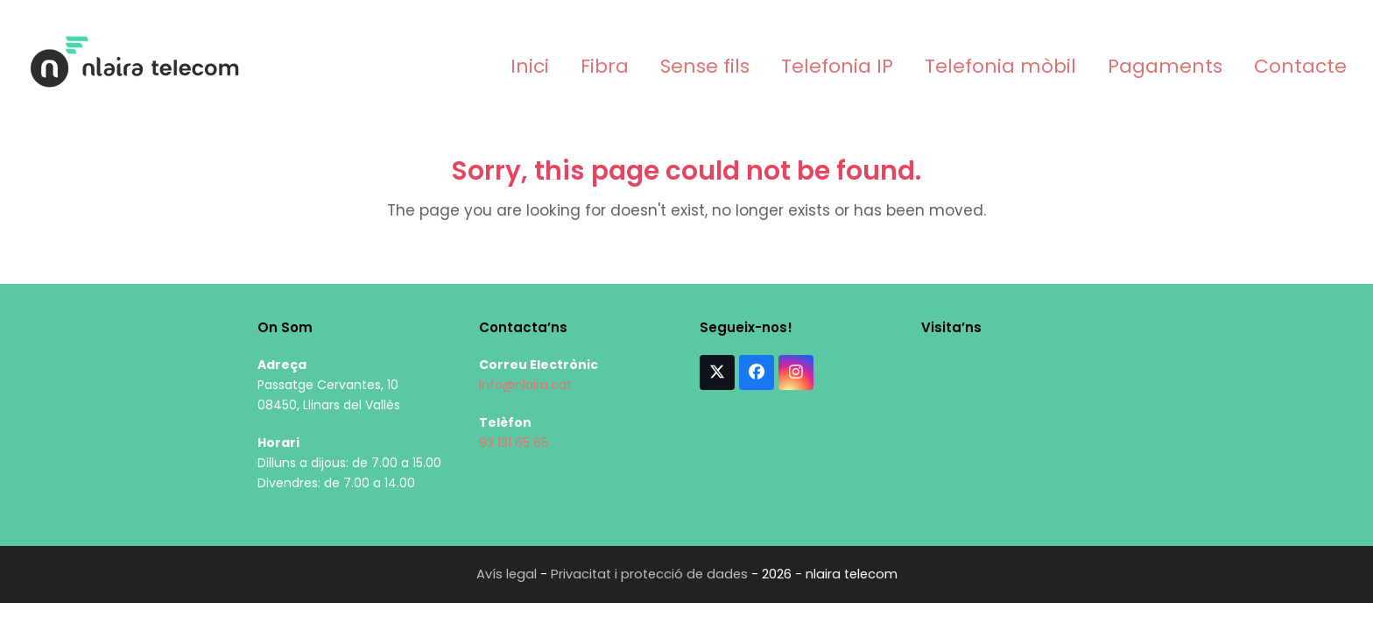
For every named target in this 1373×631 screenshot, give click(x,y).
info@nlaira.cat (525, 384)
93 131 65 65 (513, 442)
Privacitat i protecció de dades (649, 574)
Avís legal (506, 574)
